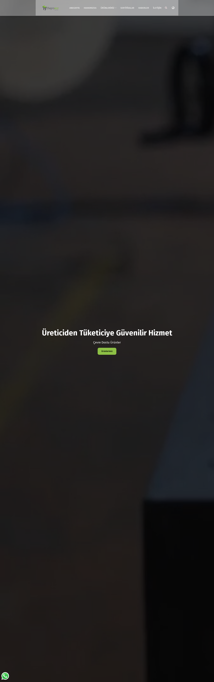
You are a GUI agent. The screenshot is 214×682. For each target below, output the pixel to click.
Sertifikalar (140, 7)
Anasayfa (87, 7)
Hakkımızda (102, 7)
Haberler (156, 7)
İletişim (170, 7)
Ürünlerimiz (121, 7)
